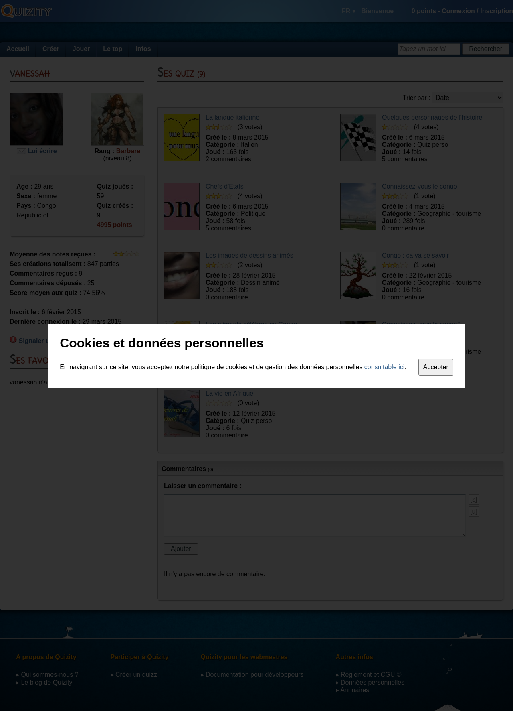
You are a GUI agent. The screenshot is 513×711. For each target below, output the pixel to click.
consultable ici (384, 367)
